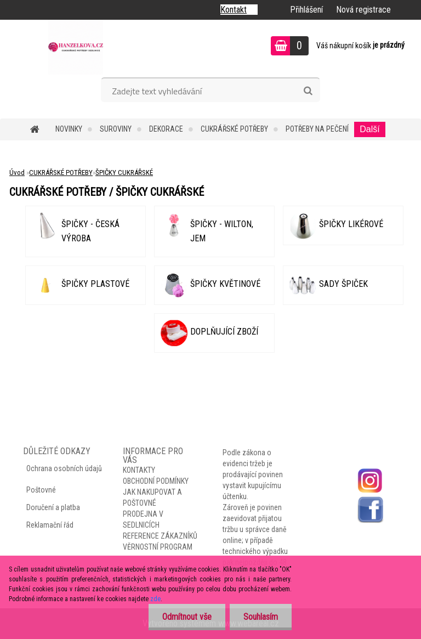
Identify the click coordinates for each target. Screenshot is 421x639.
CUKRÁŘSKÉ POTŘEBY (234, 129)
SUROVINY (116, 129)
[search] (307, 91)
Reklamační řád (49, 525)
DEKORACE (166, 129)
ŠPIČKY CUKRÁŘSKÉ (124, 172)
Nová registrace (363, 9)
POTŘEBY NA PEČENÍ (317, 129)
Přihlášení (306, 9)
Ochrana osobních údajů (64, 468)
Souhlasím (260, 617)
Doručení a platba (53, 507)
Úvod (17, 172)
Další (369, 129)
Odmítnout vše (187, 617)
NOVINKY (68, 129)
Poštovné (41, 489)
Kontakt (233, 9)
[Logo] (75, 47)
